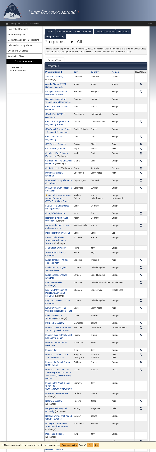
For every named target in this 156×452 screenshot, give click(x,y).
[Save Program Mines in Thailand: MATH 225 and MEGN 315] (141, 355)
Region (115, 72)
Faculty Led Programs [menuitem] (18, 29)
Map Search (123, 31)
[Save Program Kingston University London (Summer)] (141, 301)
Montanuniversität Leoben (57, 393)
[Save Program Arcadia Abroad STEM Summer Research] (141, 84)
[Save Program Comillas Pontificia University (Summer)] (141, 161)
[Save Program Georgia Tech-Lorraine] (141, 213)
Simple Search (64, 31)
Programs (15, 23)
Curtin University (53, 168)
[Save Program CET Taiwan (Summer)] (141, 149)
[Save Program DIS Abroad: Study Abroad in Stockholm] (141, 188)
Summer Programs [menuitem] (16, 34)
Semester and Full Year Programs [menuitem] (23, 40)
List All (50, 31)
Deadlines (35, 23)
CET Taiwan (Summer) (55, 148)
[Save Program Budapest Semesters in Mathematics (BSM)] (141, 92)
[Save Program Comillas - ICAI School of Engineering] (141, 153)
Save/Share (141, 72)
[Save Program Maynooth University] (141, 323)
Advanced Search (83, 31)
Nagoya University (53, 401)
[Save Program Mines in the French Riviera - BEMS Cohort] (141, 362)
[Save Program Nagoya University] (141, 401)
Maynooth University (54, 323)
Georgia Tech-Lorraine (55, 213)
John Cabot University (55, 248)
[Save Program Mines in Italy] (141, 350)
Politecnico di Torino (54, 434)
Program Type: (55, 60)
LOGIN (149, 23)
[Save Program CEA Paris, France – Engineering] (141, 137)
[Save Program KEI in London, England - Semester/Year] (141, 268)
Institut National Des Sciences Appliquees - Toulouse (55, 240)
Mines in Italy (51, 350)
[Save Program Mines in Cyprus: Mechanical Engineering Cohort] (141, 335)
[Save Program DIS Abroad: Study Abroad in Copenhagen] (141, 180)
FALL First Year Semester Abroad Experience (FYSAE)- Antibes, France (58, 198)
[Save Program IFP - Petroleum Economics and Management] (141, 226)
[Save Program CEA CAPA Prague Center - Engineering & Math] (141, 122)
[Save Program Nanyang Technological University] (141, 409)
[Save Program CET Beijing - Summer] (141, 144)
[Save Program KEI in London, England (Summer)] (141, 275)
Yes (90, 445)
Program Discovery (55, 36)
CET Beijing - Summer (55, 144)
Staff (25, 23)
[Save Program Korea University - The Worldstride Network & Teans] (141, 308)
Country (95, 72)
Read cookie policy (69, 445)
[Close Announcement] (145, 48)
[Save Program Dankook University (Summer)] (141, 173)
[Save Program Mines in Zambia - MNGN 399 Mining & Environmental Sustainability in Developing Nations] (141, 370)
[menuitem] (24, 76)
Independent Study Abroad (57, 233)
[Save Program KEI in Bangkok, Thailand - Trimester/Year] (141, 260)
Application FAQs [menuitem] (16, 56)
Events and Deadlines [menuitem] (18, 51)
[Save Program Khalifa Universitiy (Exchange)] (141, 283)
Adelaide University (54, 76)
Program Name (54, 72)
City (76, 72)
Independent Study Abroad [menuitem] (20, 45)
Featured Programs (105, 31)
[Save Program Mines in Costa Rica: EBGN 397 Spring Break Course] (141, 328)
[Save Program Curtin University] (141, 168)
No (96, 445)
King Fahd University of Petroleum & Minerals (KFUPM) (56, 293)
